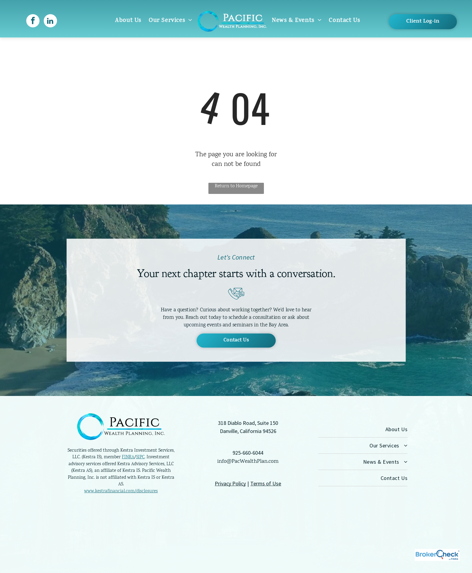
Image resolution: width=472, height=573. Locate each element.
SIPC (140, 457)
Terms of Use (265, 483)
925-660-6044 (248, 452)
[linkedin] (50, 21)
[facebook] (33, 21)
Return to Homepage (236, 186)
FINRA (128, 457)
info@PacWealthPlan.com (248, 462)
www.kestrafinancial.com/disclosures (121, 491)
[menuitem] (128, 21)
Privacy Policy (230, 483)
